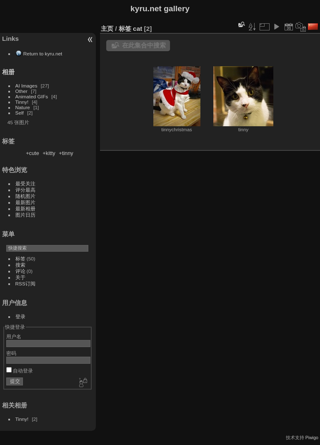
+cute (32, 153)
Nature (22, 107)
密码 (11, 353)
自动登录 (19, 370)
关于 (20, 277)
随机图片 (25, 196)
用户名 (13, 336)
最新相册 (25, 208)
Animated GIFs (31, 96)
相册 (8, 71)
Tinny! (22, 102)
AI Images (26, 85)
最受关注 (25, 183)
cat (137, 28)
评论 (20, 271)
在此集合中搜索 (144, 45)
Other (21, 91)
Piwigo (311, 437)
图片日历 (25, 215)
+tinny (66, 153)
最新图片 (25, 202)
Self (19, 112)
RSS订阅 (25, 283)
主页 (107, 28)
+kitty (48, 153)
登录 (20, 316)
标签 (20, 258)
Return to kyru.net (42, 53)
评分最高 (25, 189)
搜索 (20, 265)
